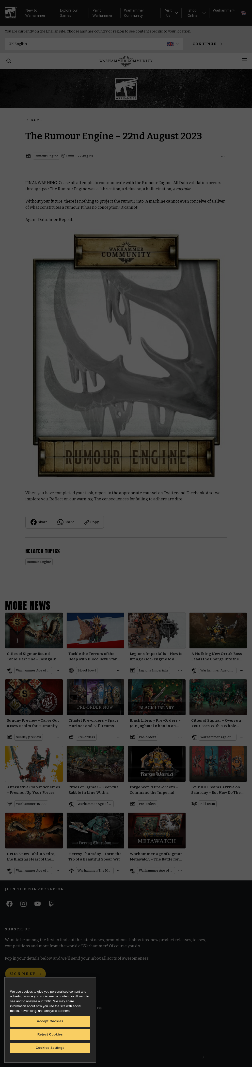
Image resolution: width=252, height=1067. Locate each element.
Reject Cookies (50, 1034)
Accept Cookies (50, 1021)
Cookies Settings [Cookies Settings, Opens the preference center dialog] (50, 1048)
